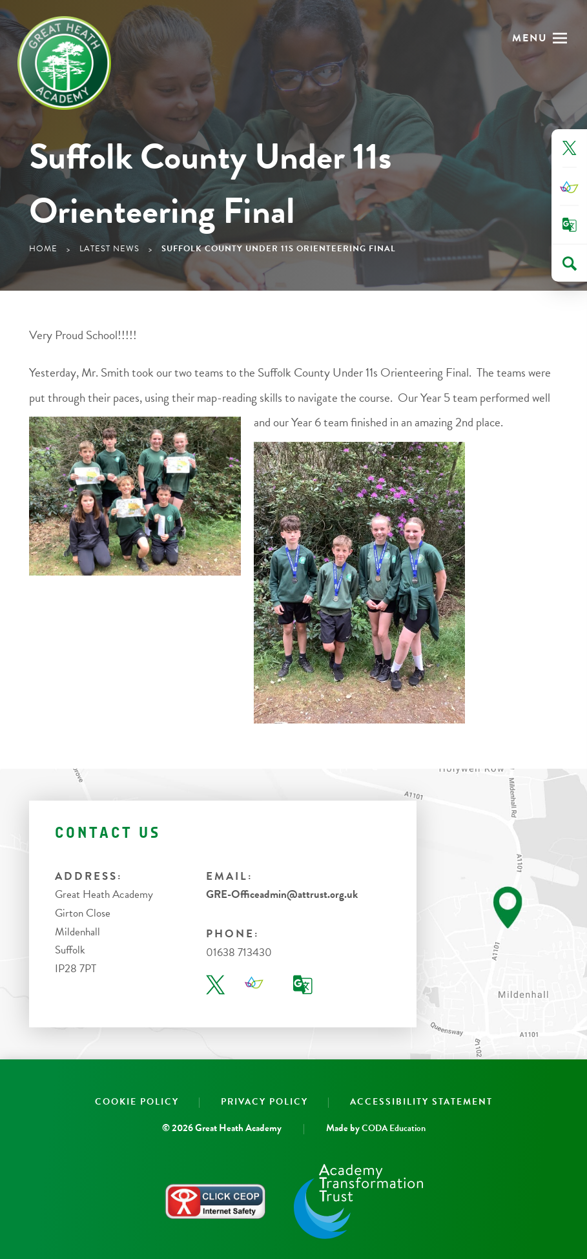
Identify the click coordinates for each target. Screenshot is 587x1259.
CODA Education (394, 1128)
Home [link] (43, 248)
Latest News (109, 248)
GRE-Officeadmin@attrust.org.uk (282, 895)
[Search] (569, 263)
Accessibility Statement (421, 1101)
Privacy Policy (264, 1101)
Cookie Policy (137, 1101)
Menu (530, 38)
